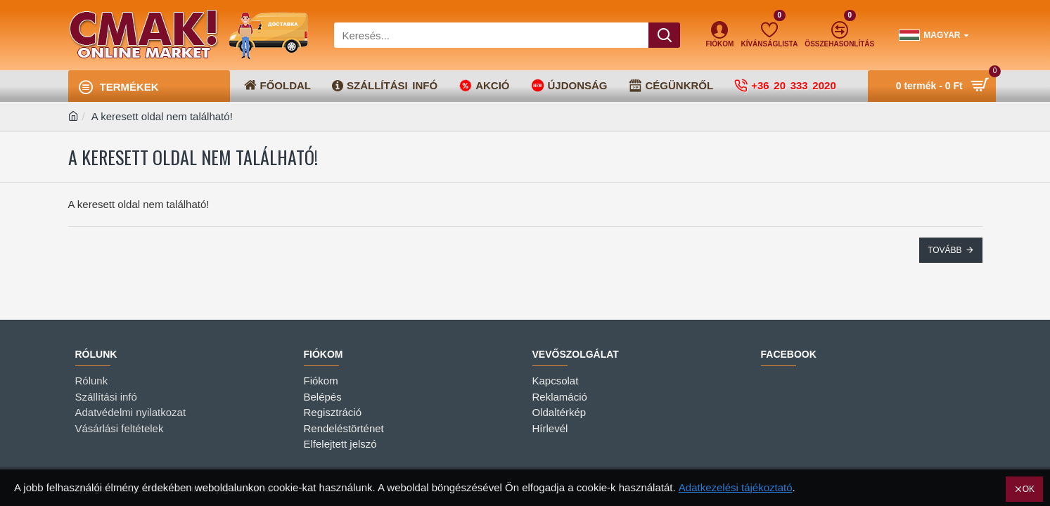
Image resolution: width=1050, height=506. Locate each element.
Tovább (944, 250)
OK (1029, 489)
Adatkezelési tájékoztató (736, 487)
